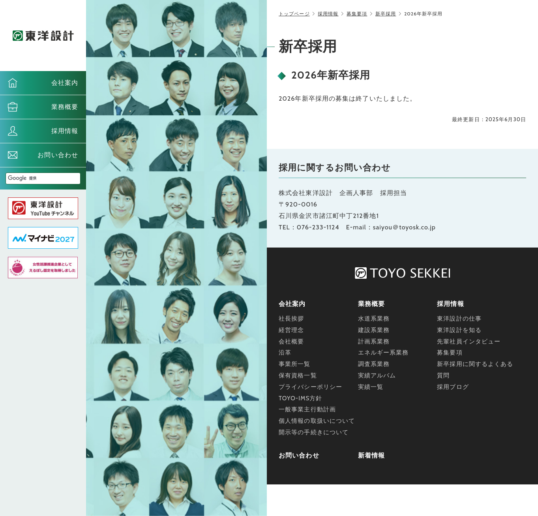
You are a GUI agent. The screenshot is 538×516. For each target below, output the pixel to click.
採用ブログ (453, 386)
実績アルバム (377, 375)
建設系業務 (374, 330)
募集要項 (357, 14)
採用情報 (64, 131)
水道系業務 (374, 318)
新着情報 (371, 455)
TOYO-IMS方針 (300, 398)
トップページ (294, 14)
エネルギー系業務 (383, 352)
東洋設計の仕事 (459, 318)
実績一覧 (370, 386)
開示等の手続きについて (314, 432)
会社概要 (291, 341)
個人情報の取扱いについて (317, 420)
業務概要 (64, 107)
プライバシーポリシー (310, 386)
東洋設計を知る (459, 330)
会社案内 (64, 82)
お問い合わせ (57, 155)
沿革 (285, 352)
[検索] (34, 178)
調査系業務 (374, 364)
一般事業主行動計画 (307, 409)
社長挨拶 (291, 318)
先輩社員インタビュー (469, 341)
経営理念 (291, 330)
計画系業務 (374, 341)
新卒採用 (385, 14)
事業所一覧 (295, 364)
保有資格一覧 (298, 375)
